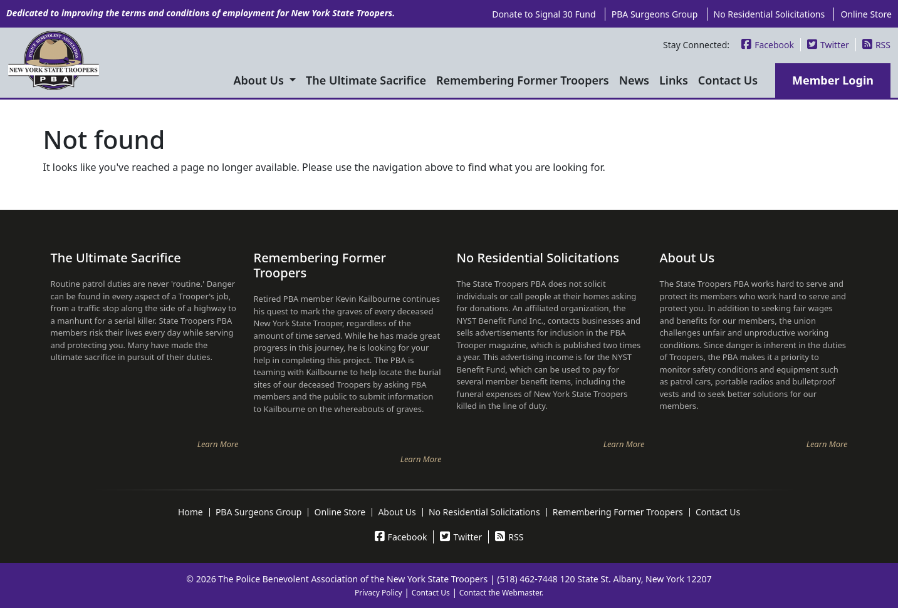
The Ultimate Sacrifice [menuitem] (366, 80)
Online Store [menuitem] (866, 14)
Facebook (767, 45)
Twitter (828, 45)
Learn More (218, 444)
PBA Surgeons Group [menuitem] (655, 14)
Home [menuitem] (190, 512)
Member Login (833, 80)
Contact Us (431, 592)
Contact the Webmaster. (501, 592)
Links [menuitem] (673, 80)
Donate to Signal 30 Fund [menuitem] (543, 14)
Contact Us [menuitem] (728, 80)
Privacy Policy (378, 592)
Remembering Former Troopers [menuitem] (522, 80)
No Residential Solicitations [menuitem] (769, 14)
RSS (876, 45)
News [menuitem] (634, 80)
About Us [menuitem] (260, 80)
